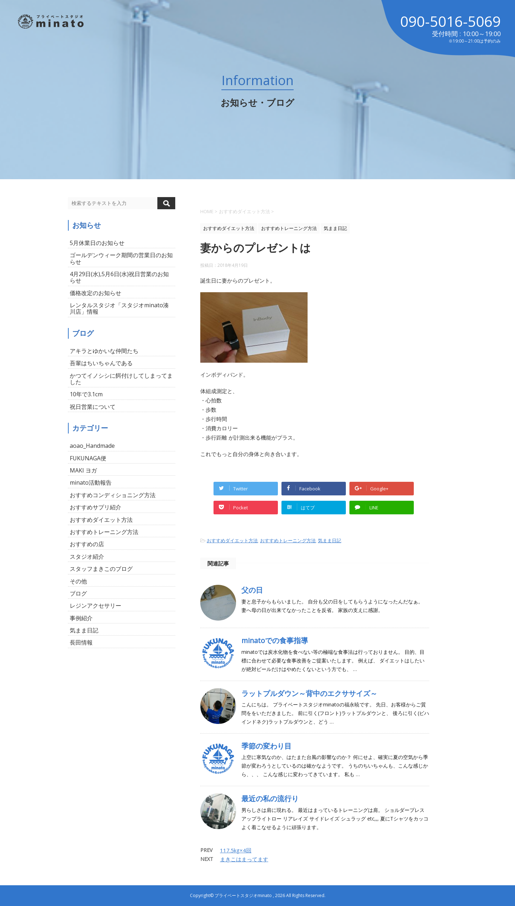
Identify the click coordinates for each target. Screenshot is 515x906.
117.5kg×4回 (235, 850)
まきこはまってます (244, 859)
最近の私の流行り (270, 798)
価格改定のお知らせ (95, 293)
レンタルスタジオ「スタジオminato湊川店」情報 (119, 308)
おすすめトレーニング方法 (288, 540)
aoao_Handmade (92, 446)
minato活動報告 (91, 482)
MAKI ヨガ (83, 470)
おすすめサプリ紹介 (95, 507)
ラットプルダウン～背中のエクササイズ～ (309, 693)
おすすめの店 (87, 544)
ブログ (78, 593)
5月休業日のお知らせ (97, 243)
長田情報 (81, 642)
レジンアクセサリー (95, 605)
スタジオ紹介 (87, 556)
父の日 (252, 590)
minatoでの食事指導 (274, 640)
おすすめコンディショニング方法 (113, 495)
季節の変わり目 (266, 746)
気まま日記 (329, 540)
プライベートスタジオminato (243, 895)
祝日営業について (93, 407)
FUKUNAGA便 (88, 458)
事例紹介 (81, 618)
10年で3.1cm (86, 394)
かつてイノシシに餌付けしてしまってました (121, 379)
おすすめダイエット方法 (232, 540)
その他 (78, 581)
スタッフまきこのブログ (101, 569)
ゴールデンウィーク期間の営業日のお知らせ (121, 258)
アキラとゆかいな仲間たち (104, 351)
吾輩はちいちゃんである (101, 363)
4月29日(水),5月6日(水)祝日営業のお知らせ (119, 277)
